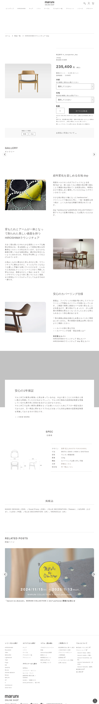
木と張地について (46, 662)
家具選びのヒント (46, 657)
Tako (6, 652)
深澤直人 (25, 668)
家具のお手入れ (45, 660)
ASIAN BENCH (10, 672)
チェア (31, 8)
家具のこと (44, 655)
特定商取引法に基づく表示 (66, 647)
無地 (24, 134)
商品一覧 (17, 36)
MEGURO (8, 655)
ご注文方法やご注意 (64, 650)
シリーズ (80, 8)
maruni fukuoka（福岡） (85, 666)
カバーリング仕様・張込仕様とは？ (71, 331)
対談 (42, 650)
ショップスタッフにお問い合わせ (66, 124)
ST (6, 680)
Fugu (6, 662)
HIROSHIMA (21, 8)
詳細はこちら (66, 464)
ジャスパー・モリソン (29, 670)
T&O (6, 660)
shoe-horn (8, 687)
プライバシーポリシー (65, 652)
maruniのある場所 (46, 652)
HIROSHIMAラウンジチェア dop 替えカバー (71, 341)
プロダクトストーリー (47, 647)
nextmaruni (8, 685)
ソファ (39, 8)
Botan (7, 675)
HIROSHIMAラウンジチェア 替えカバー (69, 339)
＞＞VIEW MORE (22, 417)
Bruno (7, 670)
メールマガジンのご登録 (65, 660)
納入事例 (79, 672)
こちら (76, 121)
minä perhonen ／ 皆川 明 (31, 682)
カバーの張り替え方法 (66, 328)
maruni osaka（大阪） (85, 655)
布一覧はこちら (67, 467)
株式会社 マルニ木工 (82, 647)
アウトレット (70, 8)
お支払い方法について (65, 133)
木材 (58, 80)
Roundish (8, 650)
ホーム (7, 36)
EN (6, 665)
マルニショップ (81, 650)
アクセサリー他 (57, 8)
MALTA (7, 677)
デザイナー (89, 8)
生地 (58, 93)
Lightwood (8, 657)
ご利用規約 (61, 655)
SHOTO (7, 667)
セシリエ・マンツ (28, 673)
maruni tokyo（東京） (85, 652)
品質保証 (61, 657)
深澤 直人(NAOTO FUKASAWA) (74, 448)
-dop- (32, 134)
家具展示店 (79, 669)
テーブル (47, 8)
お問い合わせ (87, 321)
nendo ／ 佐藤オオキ (29, 680)
